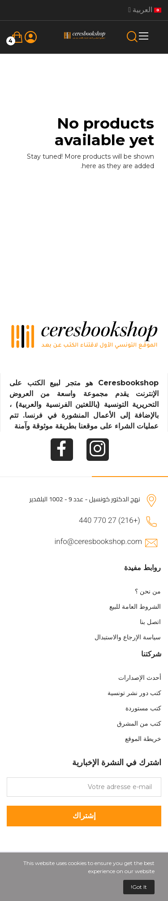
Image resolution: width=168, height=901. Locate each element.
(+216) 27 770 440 (109, 520)
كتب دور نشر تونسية (134, 693)
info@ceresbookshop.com (98, 541)
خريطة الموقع (143, 739)
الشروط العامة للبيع (135, 606)
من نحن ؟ (148, 591)
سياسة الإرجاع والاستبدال (128, 637)
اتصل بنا (150, 622)
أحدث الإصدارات (139, 678)
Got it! (139, 886)
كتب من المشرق (139, 723)
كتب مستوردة (143, 708)
